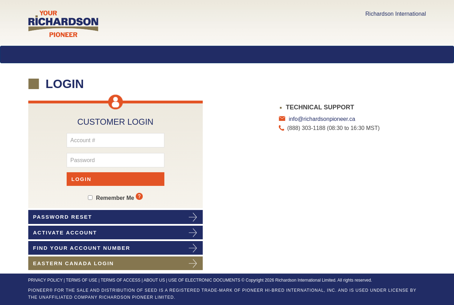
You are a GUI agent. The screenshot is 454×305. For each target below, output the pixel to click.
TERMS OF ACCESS (120, 280)
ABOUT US (154, 280)
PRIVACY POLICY (45, 280)
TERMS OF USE (81, 280)
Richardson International (395, 14)
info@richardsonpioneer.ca (321, 119)
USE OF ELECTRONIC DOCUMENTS (204, 280)
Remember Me (115, 198)
